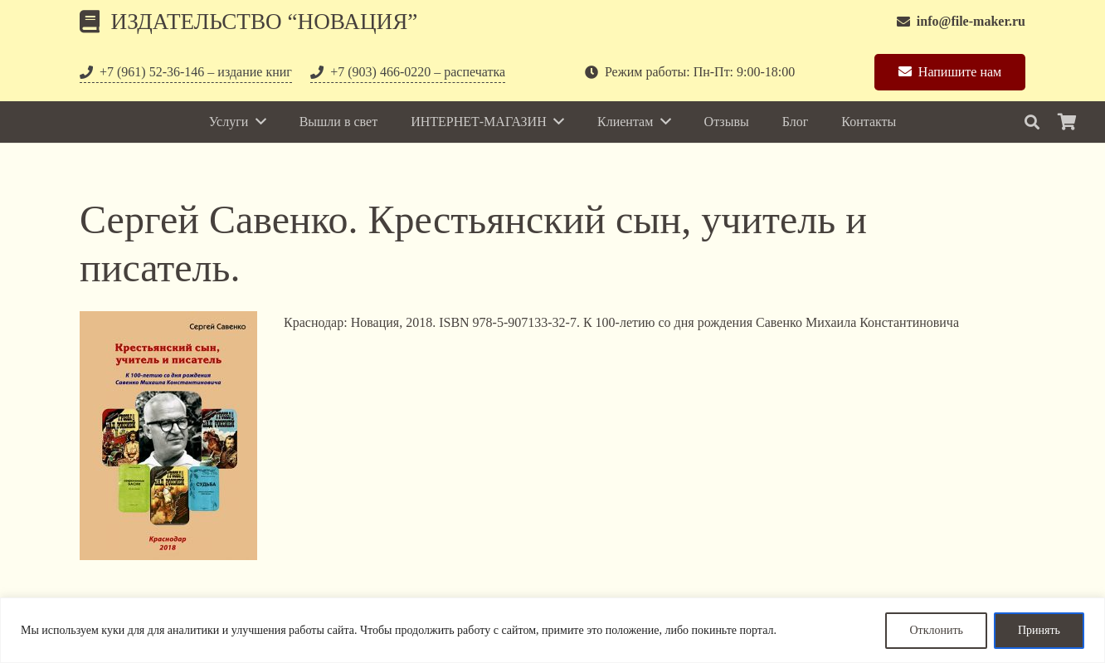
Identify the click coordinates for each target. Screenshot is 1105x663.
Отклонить (936, 630)
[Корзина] (1067, 122)
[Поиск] (1032, 122)
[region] (552, 630)
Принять (1039, 630)
